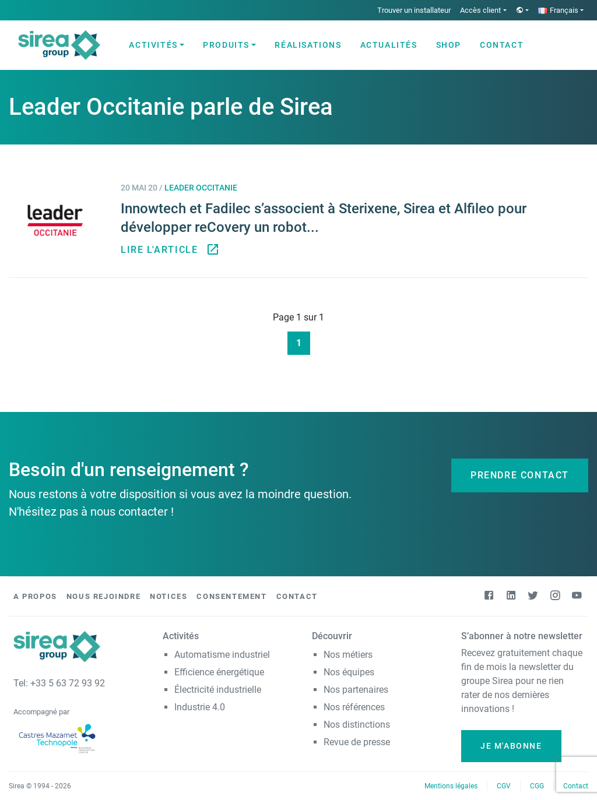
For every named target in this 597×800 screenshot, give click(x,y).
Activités (153, 45)
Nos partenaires (356, 689)
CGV (504, 786)
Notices (168, 596)
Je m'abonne (511, 745)
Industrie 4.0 (199, 707)
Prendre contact (519, 475)
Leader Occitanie (200, 188)
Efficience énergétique (219, 672)
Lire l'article (168, 250)
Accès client (480, 10)
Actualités (388, 45)
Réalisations (308, 45)
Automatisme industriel (222, 654)
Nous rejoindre (103, 596)
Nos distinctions (357, 724)
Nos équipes (349, 672)
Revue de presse (357, 742)
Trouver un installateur (414, 10)
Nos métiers (348, 654)
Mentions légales (450, 786)
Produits (226, 45)
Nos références (354, 707)
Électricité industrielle (217, 689)
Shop (448, 45)
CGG (537, 786)
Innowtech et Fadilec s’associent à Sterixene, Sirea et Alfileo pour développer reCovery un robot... (323, 217)
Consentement (231, 596)
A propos (35, 596)
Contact (502, 45)
